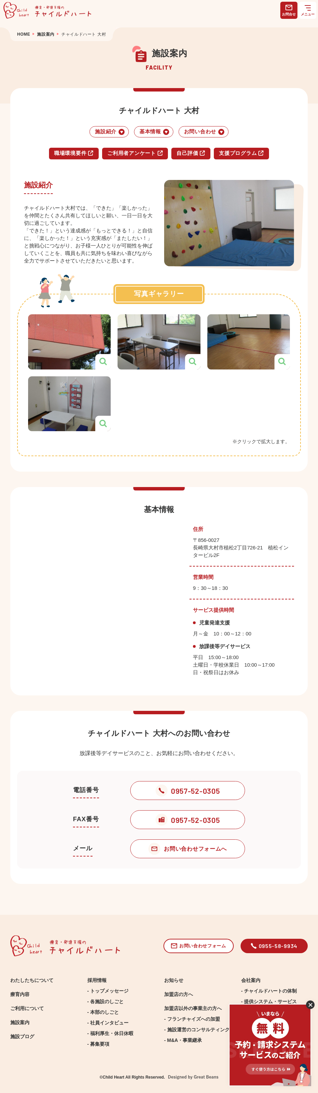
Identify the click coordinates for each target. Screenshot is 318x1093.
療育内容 (19, 994)
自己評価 (190, 153)
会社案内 (250, 980)
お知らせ (173, 980)
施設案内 (19, 1022)
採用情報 (97, 980)
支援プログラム (241, 153)
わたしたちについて (31, 980)
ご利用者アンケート (135, 153)
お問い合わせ (204, 132)
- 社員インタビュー (108, 1022)
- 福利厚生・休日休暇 (110, 1033)
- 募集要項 (98, 1044)
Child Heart (113, 1077)
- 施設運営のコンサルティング (197, 1029)
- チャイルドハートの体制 (269, 991)
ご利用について (27, 1008)
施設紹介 (110, 132)
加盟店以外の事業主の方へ (193, 1008)
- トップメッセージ (108, 991)
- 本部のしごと (103, 1012)
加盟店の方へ (178, 994)
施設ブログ (22, 1036)
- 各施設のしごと (105, 1001)
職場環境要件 (74, 153)
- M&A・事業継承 (183, 1040)
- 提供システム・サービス (269, 1001)
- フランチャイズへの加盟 (192, 1019)
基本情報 (154, 132)
